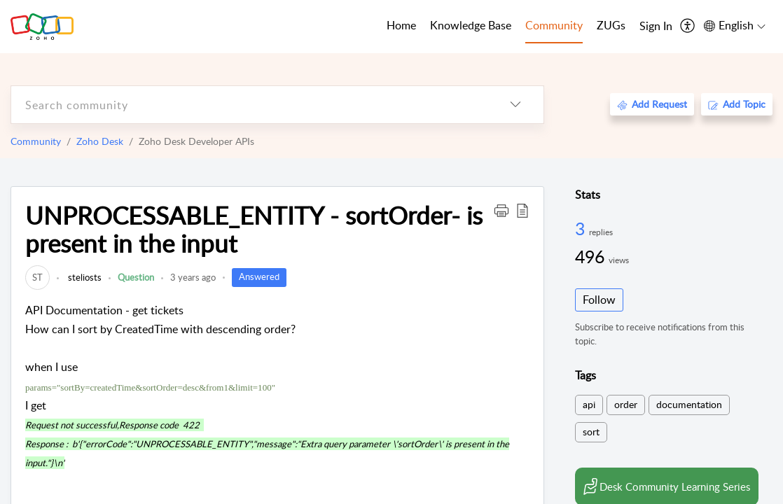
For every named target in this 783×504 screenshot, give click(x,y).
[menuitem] (655, 26)
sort (591, 431)
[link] (37, 277)
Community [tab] (554, 25)
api (589, 404)
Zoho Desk (99, 141)
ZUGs (611, 25)
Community (36, 141)
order (625, 404)
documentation (689, 404)
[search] (249, 104)
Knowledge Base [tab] (470, 25)
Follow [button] (599, 299)
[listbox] (515, 104)
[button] (501, 210)
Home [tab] (401, 25)
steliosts (84, 277)
